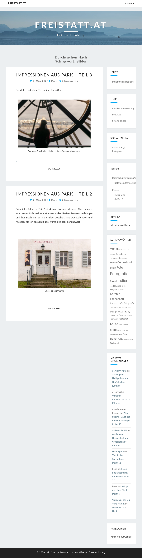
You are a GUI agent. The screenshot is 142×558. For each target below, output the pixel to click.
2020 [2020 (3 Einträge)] (125, 250)
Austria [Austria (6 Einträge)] (119, 254)
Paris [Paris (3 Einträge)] (129, 308)
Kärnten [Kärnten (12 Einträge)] (115, 294)
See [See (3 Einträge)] (120, 325)
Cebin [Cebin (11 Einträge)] (121, 262)
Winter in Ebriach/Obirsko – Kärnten (121, 399)
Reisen (128, 3)
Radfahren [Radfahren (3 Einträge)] (114, 319)
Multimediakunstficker (123, 81)
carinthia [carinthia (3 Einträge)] (113, 263)
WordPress (81, 552)
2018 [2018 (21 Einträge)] (114, 249)
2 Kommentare (70, 200)
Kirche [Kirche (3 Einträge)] (123, 286)
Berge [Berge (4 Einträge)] (121, 258)
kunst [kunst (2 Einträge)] (121, 290)
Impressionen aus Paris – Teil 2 (54, 193)
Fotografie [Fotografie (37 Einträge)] (119, 273)
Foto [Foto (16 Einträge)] (119, 267)
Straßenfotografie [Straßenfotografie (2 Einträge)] (123, 330)
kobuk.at (116, 114)
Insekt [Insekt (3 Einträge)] (112, 286)
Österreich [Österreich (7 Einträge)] (115, 343)
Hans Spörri (118, 451)
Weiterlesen (55, 168)
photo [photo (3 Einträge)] (112, 312)
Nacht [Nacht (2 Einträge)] (119, 308)
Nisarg (101, 552)
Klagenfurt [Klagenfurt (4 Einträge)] (114, 290)
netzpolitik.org (119, 120)
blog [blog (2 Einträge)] (125, 258)
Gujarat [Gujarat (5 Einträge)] (113, 281)
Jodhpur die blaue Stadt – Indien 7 (120, 490)
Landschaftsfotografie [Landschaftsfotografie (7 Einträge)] (122, 303)
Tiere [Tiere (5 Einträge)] (125, 334)
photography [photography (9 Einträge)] (122, 311)
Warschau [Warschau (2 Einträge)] (125, 339)
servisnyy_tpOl (119, 371)
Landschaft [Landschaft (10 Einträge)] (117, 299)
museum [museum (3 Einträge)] (113, 308)
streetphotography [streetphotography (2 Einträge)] (116, 334)
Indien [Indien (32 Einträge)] (123, 280)
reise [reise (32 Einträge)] (114, 324)
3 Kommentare (70, 81)
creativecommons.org (123, 108)
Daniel (54, 81)
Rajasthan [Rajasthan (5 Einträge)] (123, 318)
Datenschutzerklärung (125, 183)
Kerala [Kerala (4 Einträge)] (118, 286)
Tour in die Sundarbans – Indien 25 (119, 459)
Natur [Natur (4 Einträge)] (124, 307)
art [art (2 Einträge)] (128, 250)
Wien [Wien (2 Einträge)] (131, 339)
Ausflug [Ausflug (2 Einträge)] (112, 254)
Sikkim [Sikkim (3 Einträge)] (125, 325)
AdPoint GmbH (119, 430)
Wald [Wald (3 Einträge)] (120, 339)
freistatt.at (17, 3)
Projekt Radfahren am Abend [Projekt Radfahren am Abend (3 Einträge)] (121, 315)
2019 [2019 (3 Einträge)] (120, 250)
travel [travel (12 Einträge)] (113, 338)
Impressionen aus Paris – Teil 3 (54, 74)
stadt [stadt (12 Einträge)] (113, 330)
